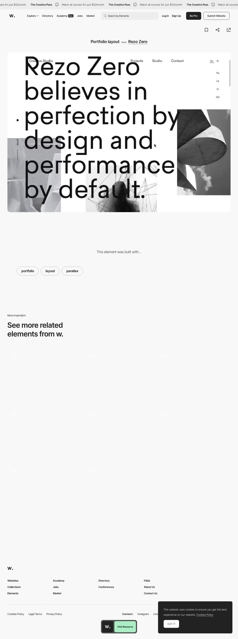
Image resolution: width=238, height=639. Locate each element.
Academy (65, 15)
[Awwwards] (12, 15)
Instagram (143, 614)
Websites (12, 580)
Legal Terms (35, 614)
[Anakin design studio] (119, 490)
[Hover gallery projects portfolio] (195, 376)
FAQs (147, 580)
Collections (14, 586)
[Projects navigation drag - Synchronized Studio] (119, 376)
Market (90, 15)
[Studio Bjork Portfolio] (119, 433)
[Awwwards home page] (107, 626)
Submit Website (216, 15)
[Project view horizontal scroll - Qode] (43, 376)
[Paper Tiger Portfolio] (43, 433)
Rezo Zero (137, 42)
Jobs (80, 15)
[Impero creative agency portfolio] (43, 490)
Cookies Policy (15, 614)
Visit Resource (125, 626)
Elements (12, 593)
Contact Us (150, 593)
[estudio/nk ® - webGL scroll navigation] (195, 433)
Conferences (106, 586)
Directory (47, 15)
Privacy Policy (54, 614)
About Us (149, 586)
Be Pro (193, 15)
